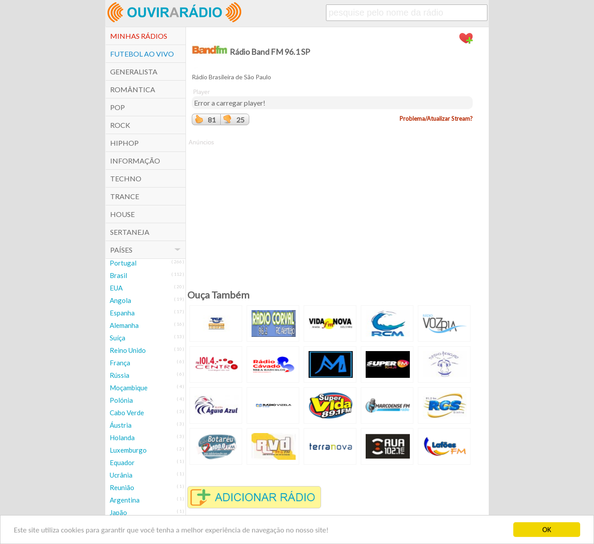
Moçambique (129, 388)
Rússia (119, 375)
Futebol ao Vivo (142, 53)
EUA (116, 288)
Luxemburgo (128, 450)
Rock (120, 125)
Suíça (117, 338)
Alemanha (124, 325)
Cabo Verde (127, 413)
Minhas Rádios (138, 36)
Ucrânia (121, 475)
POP (117, 107)
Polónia (121, 400)
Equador (122, 462)
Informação (135, 160)
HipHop (124, 143)
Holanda (122, 438)
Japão (118, 512)
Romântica (132, 89)
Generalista (133, 71)
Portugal (123, 263)
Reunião (122, 487)
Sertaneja (129, 232)
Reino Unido (128, 350)
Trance (124, 196)
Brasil (118, 275)
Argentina (125, 500)
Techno (125, 178)
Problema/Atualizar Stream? (436, 118)
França (120, 363)
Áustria (121, 425)
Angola (120, 300)
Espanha (122, 313)
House (122, 214)
